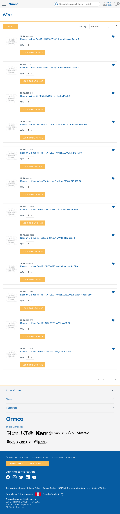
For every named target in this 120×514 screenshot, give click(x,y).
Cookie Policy (49, 488)
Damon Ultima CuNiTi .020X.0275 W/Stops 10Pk (45, 351)
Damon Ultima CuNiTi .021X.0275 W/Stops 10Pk (45, 323)
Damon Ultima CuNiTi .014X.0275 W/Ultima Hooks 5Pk (49, 266)
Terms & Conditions (15, 488)
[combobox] (77, 4)
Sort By (82, 26)
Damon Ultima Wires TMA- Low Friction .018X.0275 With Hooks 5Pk (56, 295)
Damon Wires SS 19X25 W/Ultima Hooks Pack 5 (45, 96)
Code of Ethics (99, 488)
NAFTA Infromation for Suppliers (73, 488)
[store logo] (14, 4)
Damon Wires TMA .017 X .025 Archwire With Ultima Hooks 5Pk (54, 124)
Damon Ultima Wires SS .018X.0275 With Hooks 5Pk (47, 238)
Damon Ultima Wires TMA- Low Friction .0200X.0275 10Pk (51, 153)
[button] (113, 36)
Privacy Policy (33, 488)
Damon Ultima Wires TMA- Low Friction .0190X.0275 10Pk (50, 181)
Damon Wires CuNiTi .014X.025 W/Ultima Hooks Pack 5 (49, 39)
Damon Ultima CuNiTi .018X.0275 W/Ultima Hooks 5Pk (49, 209)
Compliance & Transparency (19, 494)
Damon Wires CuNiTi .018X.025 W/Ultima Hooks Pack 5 (49, 67)
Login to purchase (32, 52)
